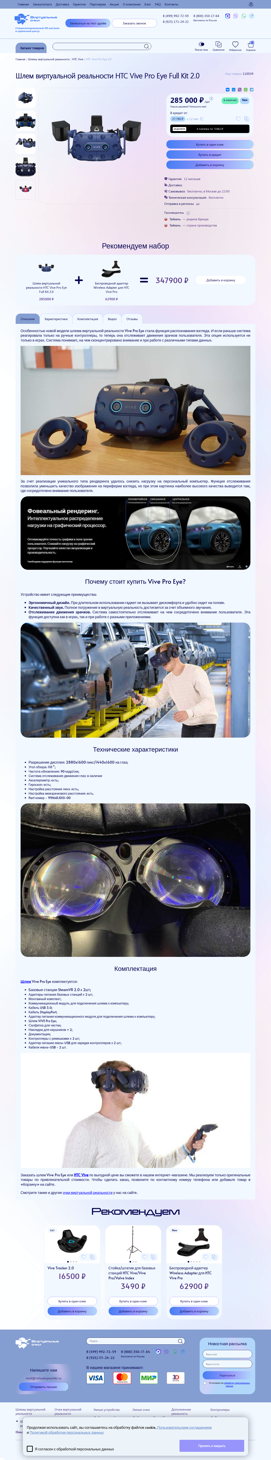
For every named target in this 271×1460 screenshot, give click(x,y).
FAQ (158, 4)
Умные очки (141, 1409)
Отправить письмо (43, 1387)
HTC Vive (81, 1174)
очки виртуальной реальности (87, 1192)
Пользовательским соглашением (184, 1427)
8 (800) (206, 18)
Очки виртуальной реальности (68, 1411)
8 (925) (176, 21)
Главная (23, 4)
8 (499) (176, 16)
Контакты (171, 4)
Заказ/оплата (42, 4)
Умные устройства (107, 1409)
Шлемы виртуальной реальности (30, 1411)
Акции (114, 4)
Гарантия (79, 4)
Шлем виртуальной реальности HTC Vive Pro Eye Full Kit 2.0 (46, 280)
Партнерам (98, 4)
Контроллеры (220, 1409)
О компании (131, 4)
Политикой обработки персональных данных (67, 1432)
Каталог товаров (32, 48)
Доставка (62, 4)
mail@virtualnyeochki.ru (43, 1378)
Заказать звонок (134, 23)
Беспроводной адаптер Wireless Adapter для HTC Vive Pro (111, 280)
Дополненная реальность (181, 1411)
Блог (147, 4)
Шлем (26, 981)
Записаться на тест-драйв (88, 23)
